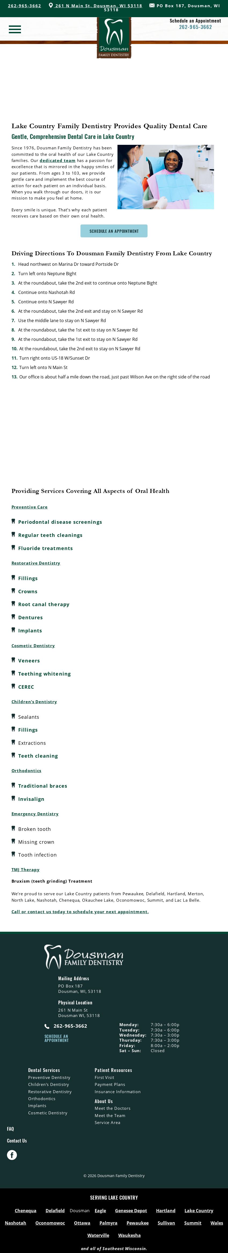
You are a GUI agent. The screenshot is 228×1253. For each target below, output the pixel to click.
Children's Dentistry (48, 1081)
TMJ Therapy (26, 866)
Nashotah (15, 1220)
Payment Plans (110, 1081)
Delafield (55, 1208)
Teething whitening (44, 672)
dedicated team (58, 160)
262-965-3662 (24, 5)
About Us (104, 1098)
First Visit (104, 1074)
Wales (217, 1220)
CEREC (26, 684)
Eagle (100, 1208)
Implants (30, 629)
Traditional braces (42, 783)
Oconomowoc (50, 1220)
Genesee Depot (131, 1208)
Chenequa (25, 1208)
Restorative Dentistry (36, 562)
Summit (192, 1220)
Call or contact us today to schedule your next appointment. (80, 908)
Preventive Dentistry (49, 1074)
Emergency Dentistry (35, 810)
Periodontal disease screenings (60, 522)
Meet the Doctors (112, 1105)
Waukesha (129, 1233)
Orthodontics (27, 768)
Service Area (107, 1119)
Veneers (29, 659)
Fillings (28, 577)
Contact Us (17, 1138)
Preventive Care (30, 507)
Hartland (165, 1208)
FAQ (10, 1125)
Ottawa (82, 1220)
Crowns (28, 590)
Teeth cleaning (38, 753)
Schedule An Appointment (114, 231)
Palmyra (108, 1220)
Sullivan (166, 1220)
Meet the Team (110, 1112)
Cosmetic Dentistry (33, 643)
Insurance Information (118, 1088)
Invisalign (31, 796)
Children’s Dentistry (34, 699)
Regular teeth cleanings (50, 535)
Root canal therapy (43, 603)
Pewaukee (138, 1220)
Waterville (98, 1233)
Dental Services (44, 1067)
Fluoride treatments (45, 547)
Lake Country (199, 1208)
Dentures (30, 616)
